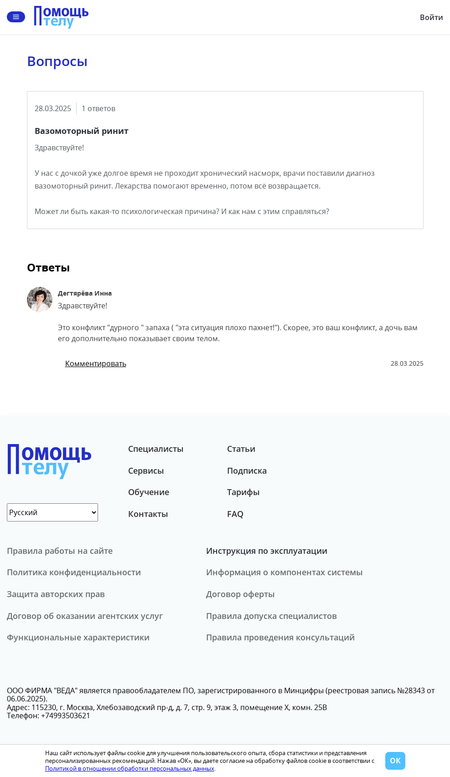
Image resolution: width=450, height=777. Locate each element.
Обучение (148, 491)
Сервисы (146, 470)
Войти (431, 17)
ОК (395, 761)
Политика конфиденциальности (74, 572)
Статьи (241, 448)
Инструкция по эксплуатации (266, 550)
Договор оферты (240, 593)
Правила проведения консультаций (280, 637)
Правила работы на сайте (60, 550)
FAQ (235, 513)
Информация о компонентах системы (284, 572)
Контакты (148, 513)
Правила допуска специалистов (271, 615)
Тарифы (243, 491)
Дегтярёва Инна (85, 293)
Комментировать (95, 363)
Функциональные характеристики (78, 637)
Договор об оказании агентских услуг (85, 615)
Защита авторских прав (56, 593)
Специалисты (156, 448)
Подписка (247, 470)
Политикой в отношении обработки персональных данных (129, 768)
